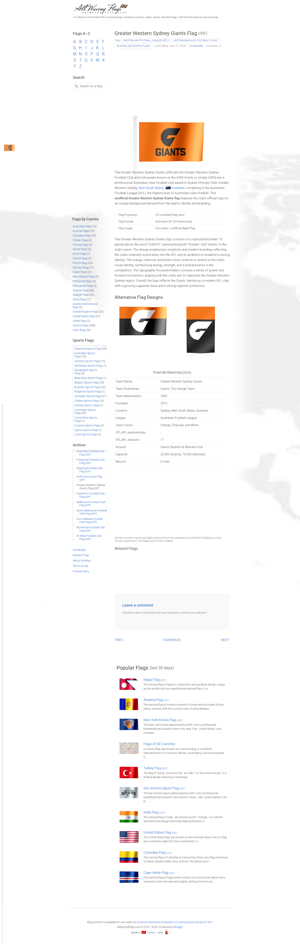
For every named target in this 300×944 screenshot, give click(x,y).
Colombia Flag (157, 852)
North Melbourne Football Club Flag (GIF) (92, 512)
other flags (79, 330)
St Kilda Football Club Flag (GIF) (89, 537)
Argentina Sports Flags (88, 348)
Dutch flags (79, 253)
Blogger (178, 926)
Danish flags (80, 249)
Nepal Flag (154, 680)
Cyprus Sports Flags (86, 430)
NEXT (225, 640)
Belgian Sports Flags (86, 382)
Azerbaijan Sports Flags (88, 365)
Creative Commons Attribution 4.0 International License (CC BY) (174, 922)
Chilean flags (80, 240)
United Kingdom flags (85, 311)
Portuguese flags (83, 285)
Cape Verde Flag (159, 873)
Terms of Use (80, 565)
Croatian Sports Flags (87, 425)
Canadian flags (82, 235)
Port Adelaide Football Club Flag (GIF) (90, 520)
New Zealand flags (84, 276)
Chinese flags (81, 244)
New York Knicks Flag (163, 720)
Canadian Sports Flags (87, 396)
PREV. (119, 640)
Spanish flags (81, 294)
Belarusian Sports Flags (88, 377)
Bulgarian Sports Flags (87, 391)
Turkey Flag (155, 768)
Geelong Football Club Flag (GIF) (90, 470)
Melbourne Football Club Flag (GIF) (91, 504)
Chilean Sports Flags (86, 400)
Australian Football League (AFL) (146, 40)
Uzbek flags (79, 320)
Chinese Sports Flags (86, 405)
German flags (81, 267)
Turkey (151, 932)
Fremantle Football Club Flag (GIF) (91, 461)
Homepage (79, 549)
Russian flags (81, 290)
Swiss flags (79, 299)
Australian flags (82, 226)
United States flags (84, 316)
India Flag (154, 812)
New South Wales (151, 188)
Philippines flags (82, 281)
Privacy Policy (81, 571)
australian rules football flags (195, 40)
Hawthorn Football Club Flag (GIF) (91, 495)
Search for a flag (91, 86)
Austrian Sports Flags (87, 361)
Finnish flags (80, 258)
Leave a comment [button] (137, 605)
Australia (178, 188)
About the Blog (81, 560)
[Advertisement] (172, 80)
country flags (80, 325)
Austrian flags (81, 230)
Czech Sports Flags (85, 434)
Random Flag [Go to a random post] (81, 555)
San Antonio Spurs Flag (164, 788)
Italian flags (80, 271)
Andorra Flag (156, 700)
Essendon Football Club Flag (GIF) (90, 453)
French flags (80, 262)
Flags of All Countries (159, 744)
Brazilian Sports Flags (87, 387)
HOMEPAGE (172, 640)
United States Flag (160, 832)
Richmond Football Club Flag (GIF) (91, 529)
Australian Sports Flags (133, 46)
